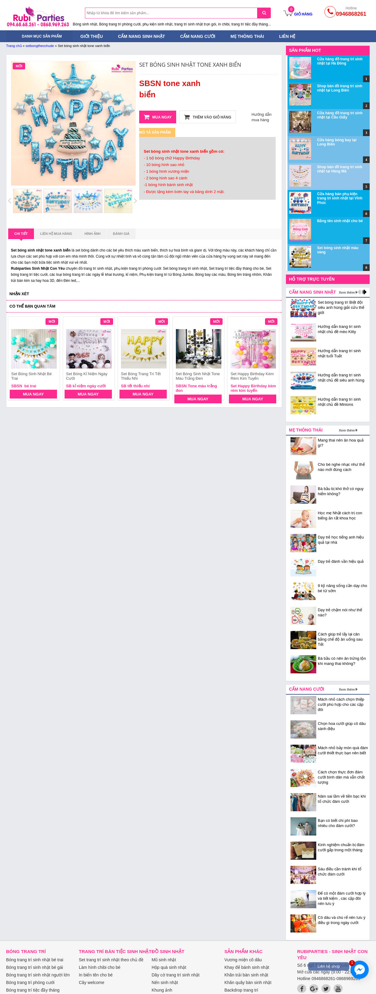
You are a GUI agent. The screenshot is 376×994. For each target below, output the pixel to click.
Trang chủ (14, 46)
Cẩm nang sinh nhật (141, 36)
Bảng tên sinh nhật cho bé (340, 221)
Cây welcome (91, 982)
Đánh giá (121, 233)
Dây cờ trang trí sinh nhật (176, 974)
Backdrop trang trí (241, 990)
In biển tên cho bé (96, 974)
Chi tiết (21, 235)
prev (16, 359)
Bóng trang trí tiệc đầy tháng (32, 990)
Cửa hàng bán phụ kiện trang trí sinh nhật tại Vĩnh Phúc (339, 198)
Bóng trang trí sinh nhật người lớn (38, 974)
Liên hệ (287, 36)
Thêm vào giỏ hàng (207, 117)
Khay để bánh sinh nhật (246, 967)
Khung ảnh (162, 990)
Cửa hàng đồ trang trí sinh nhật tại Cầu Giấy (340, 115)
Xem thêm (347, 292)
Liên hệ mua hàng (56, 233)
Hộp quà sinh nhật (169, 967)
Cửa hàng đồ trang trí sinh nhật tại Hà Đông (340, 61)
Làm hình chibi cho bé (99, 967)
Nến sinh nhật (165, 982)
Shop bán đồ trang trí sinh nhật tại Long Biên (339, 88)
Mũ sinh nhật (164, 959)
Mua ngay (158, 117)
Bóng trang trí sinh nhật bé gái (34, 967)
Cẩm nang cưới (197, 36)
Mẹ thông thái (247, 36)
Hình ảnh (93, 233)
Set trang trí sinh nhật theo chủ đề (111, 959)
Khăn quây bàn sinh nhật (247, 982)
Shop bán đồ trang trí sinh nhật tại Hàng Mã (339, 169)
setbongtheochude (39, 46)
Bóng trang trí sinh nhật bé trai (34, 959)
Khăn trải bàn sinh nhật (246, 974)
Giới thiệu (91, 36)
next (272, 359)
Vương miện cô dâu (243, 959)
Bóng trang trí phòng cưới (30, 982)
